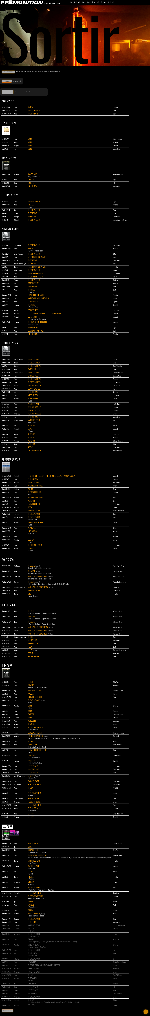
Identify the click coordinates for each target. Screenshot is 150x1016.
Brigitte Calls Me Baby (35, 763)
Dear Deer (31, 1005)
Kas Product (32, 422)
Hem (15, 210)
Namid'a (41, 898)
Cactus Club (116, 385)
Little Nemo (32, 755)
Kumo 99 (31, 724)
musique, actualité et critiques (52, 3)
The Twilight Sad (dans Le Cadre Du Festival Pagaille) (53, 584)
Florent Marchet (35, 201)
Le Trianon (116, 395)
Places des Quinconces (119, 582)
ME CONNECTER (8, 72)
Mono (30, 139)
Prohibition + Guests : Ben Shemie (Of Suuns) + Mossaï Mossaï (51, 475)
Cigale (114, 114)
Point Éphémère (117, 450)
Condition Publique (118, 714)
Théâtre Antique (117, 630)
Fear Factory (33, 479)
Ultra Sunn (32, 316)
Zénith (114, 110)
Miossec (31, 882)
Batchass (32, 533)
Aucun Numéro (42, 687)
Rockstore (116, 893)
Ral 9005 (77, 738)
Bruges (16, 385)
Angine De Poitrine (35, 403)
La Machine (116, 310)
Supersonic (116, 302)
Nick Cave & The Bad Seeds (38, 576)
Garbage (31, 904)
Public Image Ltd (34, 784)
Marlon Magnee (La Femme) (38, 298)
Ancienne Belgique (118, 174)
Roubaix (16, 714)
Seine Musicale (117, 217)
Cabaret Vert (116, 587)
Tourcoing (16, 305)
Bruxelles (16, 174)
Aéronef (115, 426)
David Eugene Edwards (36, 295)
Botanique (116, 498)
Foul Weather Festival (119, 925)
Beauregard (17, 650)
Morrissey (32, 216)
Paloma (115, 369)
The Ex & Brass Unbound (37, 322)
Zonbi (30, 790)
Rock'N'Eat (115, 283)
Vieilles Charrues (117, 627)
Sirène (115, 773)
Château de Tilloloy (118, 691)
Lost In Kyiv (32, 186)
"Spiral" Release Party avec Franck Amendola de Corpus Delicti (46, 1002)
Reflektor (115, 392)
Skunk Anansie (33, 907)
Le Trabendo (116, 273)
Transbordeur (116, 245)
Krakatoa (115, 146)
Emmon (31, 550)
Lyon (15, 149)
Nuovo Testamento (35, 727)
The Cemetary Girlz (35, 896)
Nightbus (31, 760)
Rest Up (31, 879)
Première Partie (33, 307)
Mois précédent (7, 1010)
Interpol (31, 289)
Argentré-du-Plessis (19, 776)
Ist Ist (30, 871)
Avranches (17, 925)
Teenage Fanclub (34, 385)
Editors (31, 179)
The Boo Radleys (34, 359)
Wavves (31, 693)
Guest (30, 207)
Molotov (115, 399)
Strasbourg (17, 414)
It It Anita (32, 922)
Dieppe (16, 310)
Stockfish (115, 850)
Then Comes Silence (35, 522)
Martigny (16, 489)
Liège (15, 392)
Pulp (30, 646)
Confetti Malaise (33, 729)
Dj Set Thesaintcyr (34, 757)
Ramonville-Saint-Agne (20, 264)
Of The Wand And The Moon (58, 738)
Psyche (31, 431)
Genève (16, 444)
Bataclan (115, 248)
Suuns (36, 947)
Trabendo (115, 277)
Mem (114, 363)
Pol (38, 936)
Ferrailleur (116, 267)
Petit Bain (115, 107)
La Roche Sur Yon (18, 359)
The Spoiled (68, 1002)
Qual (30, 428)
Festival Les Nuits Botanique (36, 915)
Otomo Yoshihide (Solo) (37, 750)
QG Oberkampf (117, 755)
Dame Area (32, 961)
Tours (15, 376)
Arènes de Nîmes (117, 611)
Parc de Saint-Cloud (118, 566)
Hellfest (30, 702)
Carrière (115, 270)
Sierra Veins (32, 936)
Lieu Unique (116, 434)
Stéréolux (115, 142)
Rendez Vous (33, 795)
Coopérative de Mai (118, 372)
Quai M (115, 359)
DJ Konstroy (77, 1002)
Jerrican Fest (32, 778)
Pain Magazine (33, 798)
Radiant (115, 902)
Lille (15, 426)
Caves (114, 489)
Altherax (115, 531)
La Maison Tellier (35, 504)
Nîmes (15, 369)
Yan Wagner (32, 720)
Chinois (115, 507)
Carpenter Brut (34, 369)
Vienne (16, 630)
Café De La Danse (118, 843)
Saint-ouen (17, 993)
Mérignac (16, 146)
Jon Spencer (32, 640)
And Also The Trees (35, 485)
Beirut (30, 653)
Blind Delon (32, 953)
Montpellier (17, 893)
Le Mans (16, 286)
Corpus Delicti (33, 283)
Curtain (31, 999)
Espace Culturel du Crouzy (120, 220)
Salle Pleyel (116, 653)
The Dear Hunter (34, 492)
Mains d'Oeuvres (117, 993)
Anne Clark (32, 174)
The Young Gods (34, 482)
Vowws (31, 250)
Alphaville (32, 527)
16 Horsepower (34, 769)
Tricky (30, 901)
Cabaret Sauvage (117, 139)
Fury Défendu (116, 382)
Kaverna (70, 738)
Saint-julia (16, 736)
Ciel (29, 593)
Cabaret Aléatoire (118, 441)
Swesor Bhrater (39, 738)
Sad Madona (42, 319)
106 (114, 183)
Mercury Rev (33, 395)
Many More (51, 890)
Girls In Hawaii (33, 327)
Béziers (16, 260)
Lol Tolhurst (33, 333)
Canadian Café (117, 376)
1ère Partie (32, 868)
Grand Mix (115, 305)
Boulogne (16, 217)
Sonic (114, 750)
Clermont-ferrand (19, 372)
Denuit (30, 548)
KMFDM (30, 107)
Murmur (31, 980)
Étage (114, 805)
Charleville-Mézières (19, 587)
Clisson (16, 700)
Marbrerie (115, 313)
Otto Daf (30, 738)
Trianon (115, 298)
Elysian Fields (33, 808)
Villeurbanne (17, 245)
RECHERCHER (7, 92)
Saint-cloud (17, 571)
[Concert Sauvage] (33, 596)
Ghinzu (30, 813)
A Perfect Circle (34, 643)
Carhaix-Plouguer (18, 627)
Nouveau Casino (117, 855)
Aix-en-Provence (18, 254)
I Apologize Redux (34, 852)
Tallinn (15, 511)
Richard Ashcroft (35, 697)
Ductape (31, 536)
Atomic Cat (116, 939)
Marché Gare (116, 149)
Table (30, 752)
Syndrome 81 (33, 398)
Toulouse (16, 514)
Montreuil (16, 313)
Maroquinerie (116, 186)
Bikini (114, 264)
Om (114, 501)
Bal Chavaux (116, 482)
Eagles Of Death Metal (36, 330)
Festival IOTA (116, 590)
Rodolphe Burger (34, 801)
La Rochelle (17, 773)
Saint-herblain (18, 270)
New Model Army (34, 690)
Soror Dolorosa (33, 898)
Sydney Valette (33, 319)
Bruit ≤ (31, 928)
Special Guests (51, 613)
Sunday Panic (33, 687)
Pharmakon (32, 978)
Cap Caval (115, 280)
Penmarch (17, 280)
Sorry (30, 705)
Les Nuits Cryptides (35, 736)
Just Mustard (33, 584)
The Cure (31, 565)
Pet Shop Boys (33, 656)
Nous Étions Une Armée (37, 257)
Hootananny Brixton (118, 733)
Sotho (47, 738)
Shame (31, 947)
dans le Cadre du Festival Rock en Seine (39, 568)
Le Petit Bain (116, 410)
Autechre (31, 425)
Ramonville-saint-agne (20, 637)
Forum (114, 213)
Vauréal (16, 213)
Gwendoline (32, 744)
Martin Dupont (34, 420)
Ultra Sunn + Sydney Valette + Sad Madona (44, 313)
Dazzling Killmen (34, 450)
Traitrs (31, 685)
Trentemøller (33, 113)
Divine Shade (33, 301)
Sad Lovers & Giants (35, 732)
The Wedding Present (36, 273)
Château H (116, 736)
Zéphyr (115, 210)
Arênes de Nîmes (117, 634)
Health (30, 248)
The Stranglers (34, 210)
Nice (15, 531)
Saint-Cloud (17, 566)
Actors (30, 488)
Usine (114, 444)
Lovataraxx (32, 531)
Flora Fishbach (34, 110)
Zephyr (44, 613)
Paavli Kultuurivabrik (118, 511)
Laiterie (115, 414)
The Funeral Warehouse (37, 855)
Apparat (31, 447)
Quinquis (31, 884)
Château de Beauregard (119, 650)
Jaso (30, 708)
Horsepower (33, 766)
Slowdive (31, 571)
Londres (16, 733)
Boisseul (16, 220)
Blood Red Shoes (34, 388)
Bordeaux (16, 366)
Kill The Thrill (33, 519)
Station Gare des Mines (119, 962)
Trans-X (31, 939)
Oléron (15, 590)
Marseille (16, 399)
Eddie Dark (32, 983)
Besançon (16, 919)
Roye (15, 691)
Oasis (114, 286)
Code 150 (31, 846)
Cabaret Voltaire (34, 781)
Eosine (31, 873)
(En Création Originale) (34, 747)
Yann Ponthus (33, 955)
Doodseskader (39, 250)
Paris (15, 107)
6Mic (114, 254)
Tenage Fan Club (34, 410)
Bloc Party (32, 292)
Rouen (15, 183)
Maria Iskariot (42, 890)
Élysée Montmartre (118, 404)
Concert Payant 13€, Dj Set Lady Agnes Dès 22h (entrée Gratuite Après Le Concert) (52, 941)
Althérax (115, 984)
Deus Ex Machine (117, 366)
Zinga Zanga (116, 260)
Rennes (16, 363)
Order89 (31, 775)
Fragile (31, 204)
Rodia (114, 919)
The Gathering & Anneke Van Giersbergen (44, 965)
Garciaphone (32, 810)
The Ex (30, 787)
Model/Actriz (33, 890)
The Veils (31, 304)
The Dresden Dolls (35, 545)
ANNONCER (6, 81)
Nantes (16, 142)
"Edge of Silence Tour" (34, 176)
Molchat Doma (33, 944)
